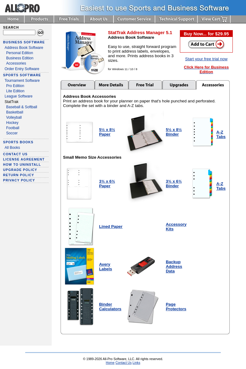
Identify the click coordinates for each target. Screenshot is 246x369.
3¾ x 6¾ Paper (107, 183)
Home (110, 362)
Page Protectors (176, 306)
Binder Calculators (110, 306)
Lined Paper (110, 226)
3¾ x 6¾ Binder (174, 183)
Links (136, 362)
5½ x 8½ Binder (174, 132)
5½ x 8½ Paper (107, 132)
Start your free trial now (206, 59)
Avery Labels (105, 266)
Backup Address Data (174, 266)
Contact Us (123, 362)
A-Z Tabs (221, 134)
